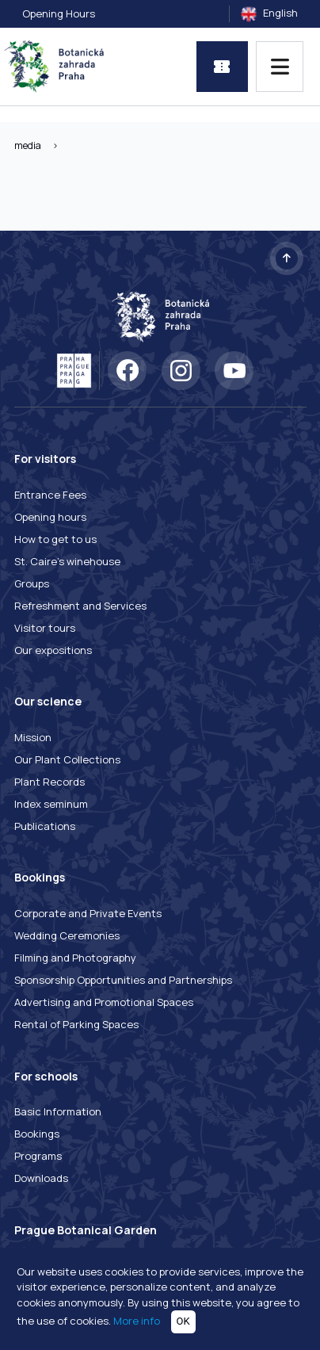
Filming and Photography (75, 957)
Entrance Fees (50, 495)
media (27, 145)
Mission (32, 737)
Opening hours (50, 517)
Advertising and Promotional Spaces (103, 1002)
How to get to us (55, 539)
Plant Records (49, 781)
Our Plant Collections (67, 759)
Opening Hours (58, 13)
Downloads (41, 1178)
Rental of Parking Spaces (76, 1024)
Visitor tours (44, 628)
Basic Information (57, 1111)
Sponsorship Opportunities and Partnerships (123, 980)
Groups (31, 583)
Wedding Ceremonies (67, 935)
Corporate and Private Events (88, 913)
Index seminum (51, 804)
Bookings (36, 1133)
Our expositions (53, 650)
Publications (44, 826)
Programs (38, 1156)
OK (183, 1321)
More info (136, 1321)
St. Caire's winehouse (67, 561)
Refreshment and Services (80, 606)
